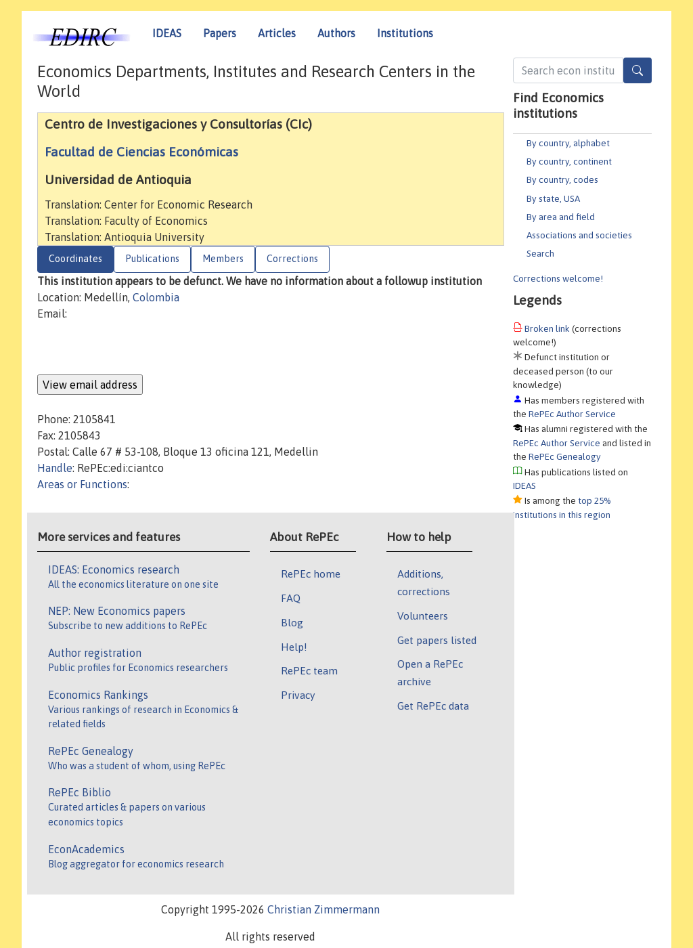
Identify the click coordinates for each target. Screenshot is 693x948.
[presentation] (140, 348)
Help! (294, 647)
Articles (277, 33)
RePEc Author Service (572, 413)
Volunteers (422, 615)
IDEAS (166, 33)
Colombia (156, 297)
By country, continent (569, 161)
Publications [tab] (152, 258)
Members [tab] (223, 258)
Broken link (547, 328)
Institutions (405, 33)
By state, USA (553, 198)
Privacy (298, 695)
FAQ (290, 598)
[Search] (637, 70)
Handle (54, 468)
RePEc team (309, 670)
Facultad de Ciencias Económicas (141, 151)
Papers (219, 33)
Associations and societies (579, 235)
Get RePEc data (433, 705)
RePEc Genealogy (565, 456)
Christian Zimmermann (323, 909)
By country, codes (562, 179)
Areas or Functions (82, 484)
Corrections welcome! (558, 278)
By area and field (561, 216)
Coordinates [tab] (75, 258)
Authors (336, 33)
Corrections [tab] (292, 258)
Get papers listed (436, 640)
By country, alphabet (568, 142)
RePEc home (310, 573)
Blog (292, 622)
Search (540, 253)
